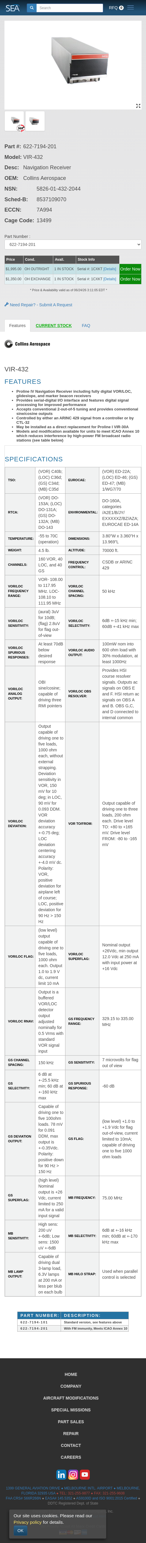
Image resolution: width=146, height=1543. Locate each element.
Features (17, 325)
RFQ (116, 7)
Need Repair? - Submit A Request (38, 304)
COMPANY (70, 1386)
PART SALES (71, 1421)
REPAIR (71, 1433)
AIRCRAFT (70, 1398)
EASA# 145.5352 (58, 1498)
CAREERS (71, 1457)
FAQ (86, 325)
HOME (71, 1374)
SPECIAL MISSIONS (71, 1409)
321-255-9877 (79, 1493)
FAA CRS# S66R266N (23, 1498)
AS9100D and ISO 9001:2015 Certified (106, 1498)
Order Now (130, 269)
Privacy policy (28, 1522)
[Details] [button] (109, 269)
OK (20, 1530)
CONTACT (71, 1445)
